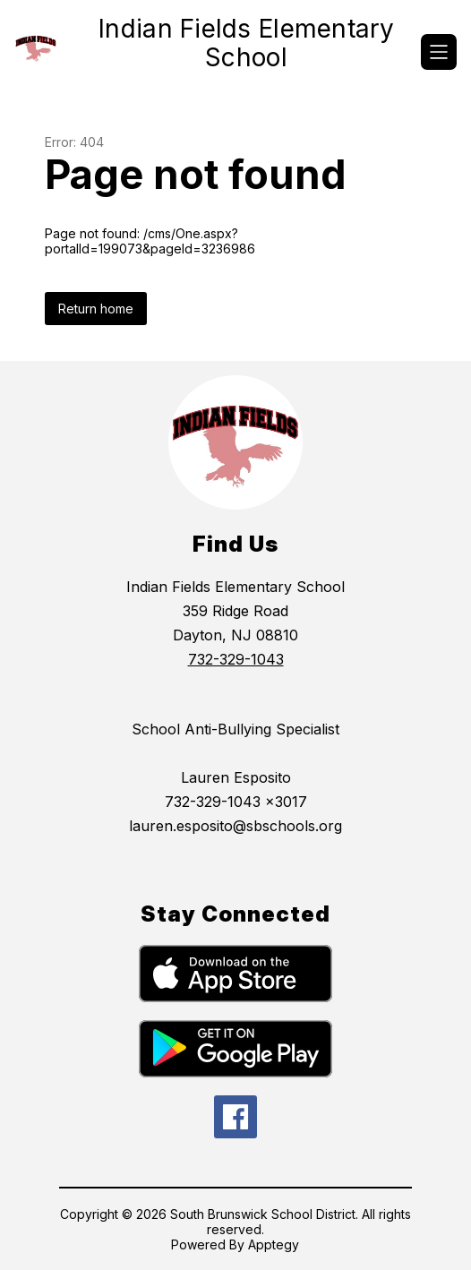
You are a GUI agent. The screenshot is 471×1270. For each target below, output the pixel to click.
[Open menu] (439, 52)
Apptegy (273, 1244)
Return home (95, 308)
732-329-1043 (236, 659)
